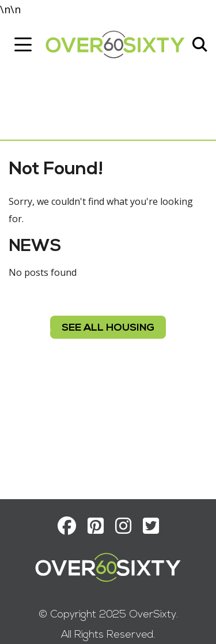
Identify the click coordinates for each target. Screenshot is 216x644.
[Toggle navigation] (23, 44)
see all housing (108, 328)
